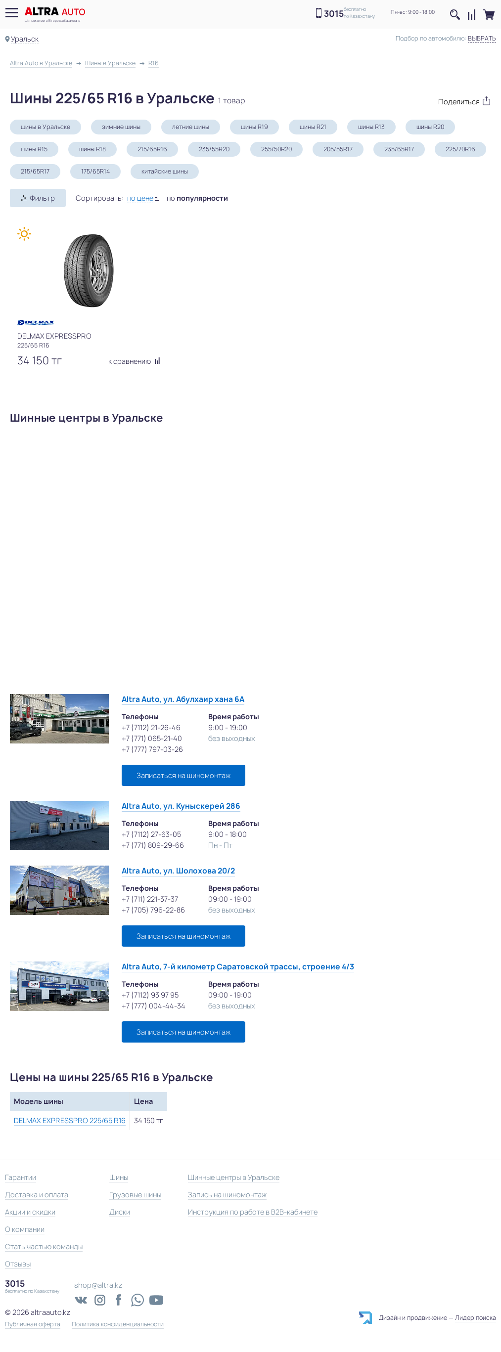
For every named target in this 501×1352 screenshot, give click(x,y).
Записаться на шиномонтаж (183, 775)
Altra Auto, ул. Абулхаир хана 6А (183, 699)
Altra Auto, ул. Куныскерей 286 (181, 806)
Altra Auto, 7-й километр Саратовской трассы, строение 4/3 (238, 966)
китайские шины (164, 171)
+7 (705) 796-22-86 (153, 910)
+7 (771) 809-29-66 (153, 845)
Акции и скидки (30, 1212)
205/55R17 (338, 149)
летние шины (190, 127)
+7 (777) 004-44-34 (153, 1005)
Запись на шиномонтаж (227, 1194)
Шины (118, 1177)
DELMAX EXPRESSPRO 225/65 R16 (70, 1120)
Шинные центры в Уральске (233, 1177)
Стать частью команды (44, 1246)
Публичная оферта (32, 1324)
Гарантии (20, 1177)
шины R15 (34, 149)
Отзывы (18, 1263)
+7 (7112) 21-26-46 (151, 727)
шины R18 (92, 149)
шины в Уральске (45, 127)
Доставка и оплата (36, 1194)
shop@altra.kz (98, 1285)
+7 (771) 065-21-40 (152, 738)
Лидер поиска (475, 1317)
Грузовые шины (135, 1194)
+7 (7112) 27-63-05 (151, 834)
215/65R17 (35, 171)
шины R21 (313, 127)
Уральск (25, 39)
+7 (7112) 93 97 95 (150, 995)
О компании (25, 1229)
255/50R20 (276, 149)
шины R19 (254, 127)
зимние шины (121, 127)
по (197, 198)
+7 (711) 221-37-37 (150, 899)
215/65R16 (152, 149)
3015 (334, 13)
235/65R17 (399, 149)
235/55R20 (214, 149)
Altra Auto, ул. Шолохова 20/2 (178, 871)
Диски (119, 1212)
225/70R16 (460, 149)
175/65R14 (95, 171)
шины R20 (430, 127)
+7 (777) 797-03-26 (152, 749)
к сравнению (134, 361)
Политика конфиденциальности (118, 1324)
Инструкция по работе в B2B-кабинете (253, 1212)
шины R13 (371, 127)
